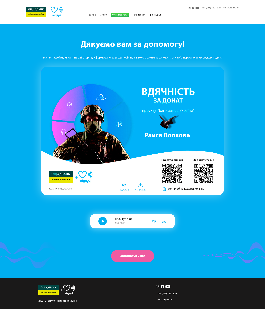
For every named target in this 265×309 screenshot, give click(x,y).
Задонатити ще (132, 256)
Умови (103, 15)
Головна (92, 15)
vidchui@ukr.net (231, 8)
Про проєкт (139, 15)
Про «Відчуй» (156, 15)
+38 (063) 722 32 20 (211, 8)
